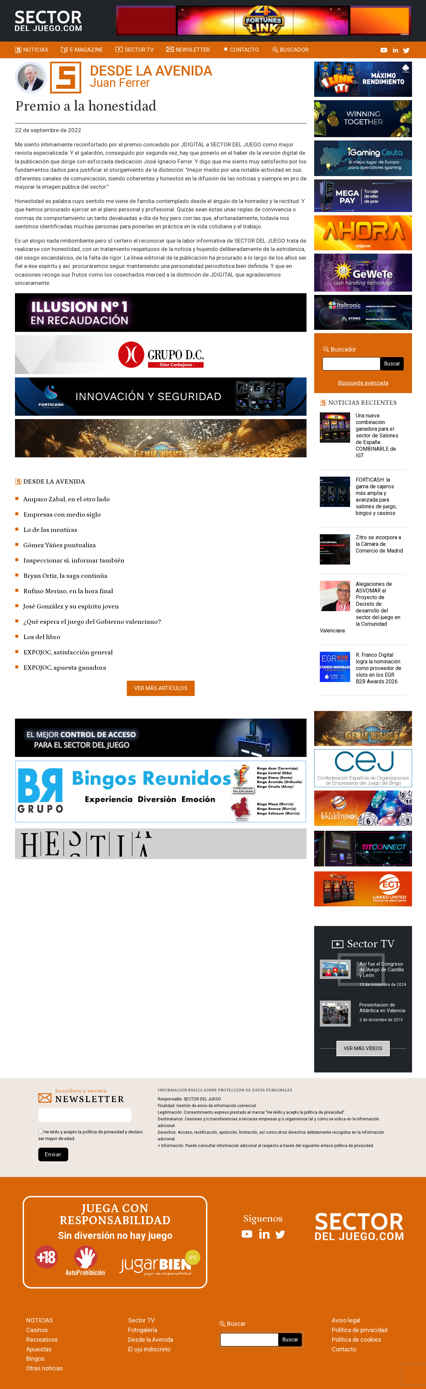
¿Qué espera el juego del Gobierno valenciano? (92, 621)
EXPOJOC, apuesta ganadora (64, 667)
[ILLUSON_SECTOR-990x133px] (161, 313)
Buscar (392, 363)
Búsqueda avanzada (363, 382)
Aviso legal (346, 1320)
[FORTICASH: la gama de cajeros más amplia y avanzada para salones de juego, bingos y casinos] (335, 493)
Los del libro (41, 637)
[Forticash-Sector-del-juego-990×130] (161, 397)
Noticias (35, 49)
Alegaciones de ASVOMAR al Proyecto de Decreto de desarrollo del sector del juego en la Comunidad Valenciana (360, 607)
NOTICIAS (39, 1320)
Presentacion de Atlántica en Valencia (382, 1008)
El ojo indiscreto (149, 1349)
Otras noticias (44, 1368)
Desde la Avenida (150, 1339)
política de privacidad (103, 1131)
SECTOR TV (139, 49)
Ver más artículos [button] (160, 688)
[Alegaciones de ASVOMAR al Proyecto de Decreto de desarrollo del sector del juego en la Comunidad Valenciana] (335, 597)
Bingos (35, 1358)
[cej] (363, 769)
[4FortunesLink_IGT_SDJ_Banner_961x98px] (263, 20)
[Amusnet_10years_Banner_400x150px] (363, 119)
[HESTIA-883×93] (161, 844)
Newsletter (193, 49)
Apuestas (39, 1349)
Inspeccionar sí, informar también (73, 560)
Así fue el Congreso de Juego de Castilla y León (381, 969)
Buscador (294, 49)
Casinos (37, 1329)
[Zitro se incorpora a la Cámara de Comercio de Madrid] (335, 551)
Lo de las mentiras (50, 530)
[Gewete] (363, 274)
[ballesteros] (363, 810)
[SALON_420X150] (363, 234)
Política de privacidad (359, 1329)
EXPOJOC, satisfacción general (68, 652)
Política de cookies (356, 1339)
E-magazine (86, 49)
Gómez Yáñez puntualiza (59, 545)
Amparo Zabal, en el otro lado (66, 499)
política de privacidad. (354, 1145)
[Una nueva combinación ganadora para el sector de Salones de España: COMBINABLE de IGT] (335, 429)
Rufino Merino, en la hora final (68, 591)
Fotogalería (142, 1329)
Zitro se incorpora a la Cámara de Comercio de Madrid (379, 544)
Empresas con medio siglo (62, 514)
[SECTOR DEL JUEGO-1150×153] (161, 355)
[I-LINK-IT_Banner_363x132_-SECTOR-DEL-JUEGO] (363, 80)
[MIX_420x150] (363, 890)
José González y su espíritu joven (71, 606)
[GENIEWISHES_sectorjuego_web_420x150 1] (363, 729)
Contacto (244, 49)
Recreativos (42, 1339)
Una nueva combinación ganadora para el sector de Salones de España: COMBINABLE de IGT (377, 435)
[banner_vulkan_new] (161, 739)
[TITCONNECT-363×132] (363, 849)
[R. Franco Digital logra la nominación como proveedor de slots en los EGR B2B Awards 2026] (335, 668)
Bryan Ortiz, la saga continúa (65, 575)
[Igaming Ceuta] (363, 159)
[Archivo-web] (363, 313)
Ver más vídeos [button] (363, 1048)
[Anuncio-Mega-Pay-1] (363, 197)
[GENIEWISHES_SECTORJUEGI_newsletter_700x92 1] (161, 439)
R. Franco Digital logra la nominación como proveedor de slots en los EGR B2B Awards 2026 (378, 668)
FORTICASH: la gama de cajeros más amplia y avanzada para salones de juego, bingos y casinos (376, 496)
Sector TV (141, 1320)
